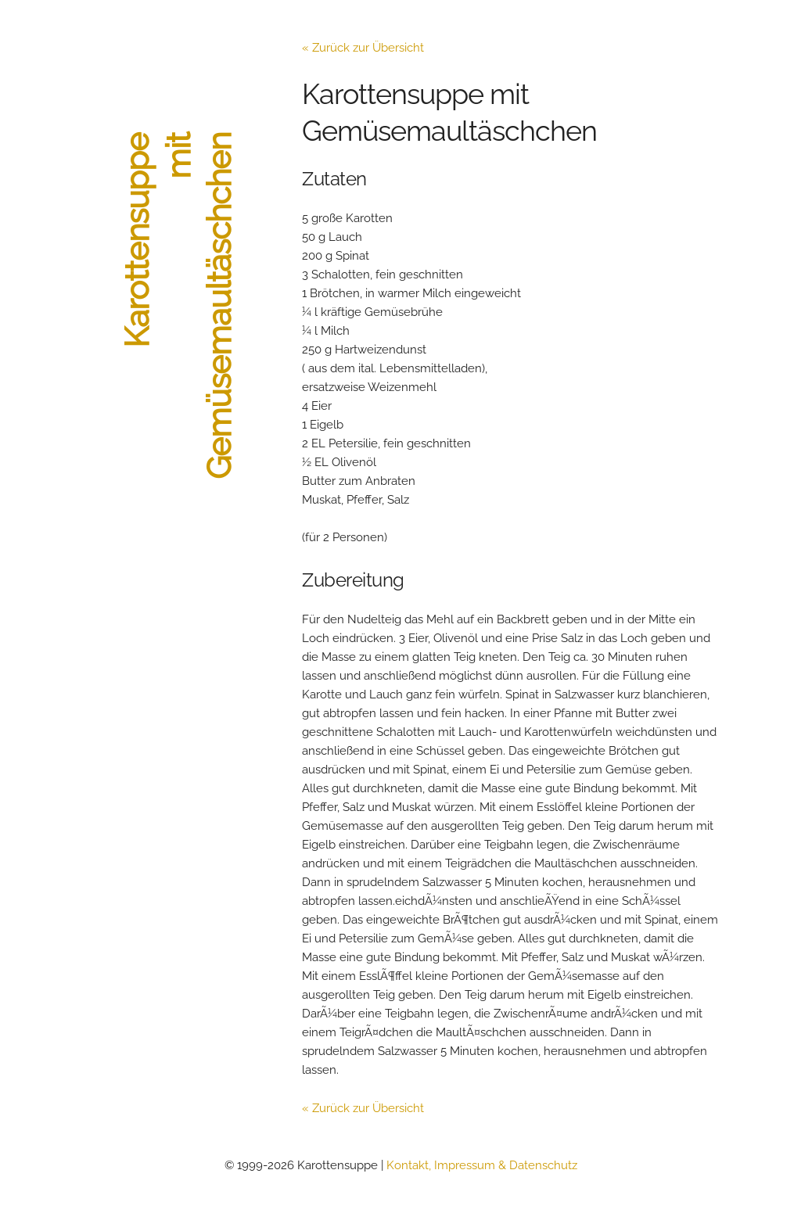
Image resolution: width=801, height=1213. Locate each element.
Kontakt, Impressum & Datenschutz (481, 1165)
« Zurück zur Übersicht (363, 48)
